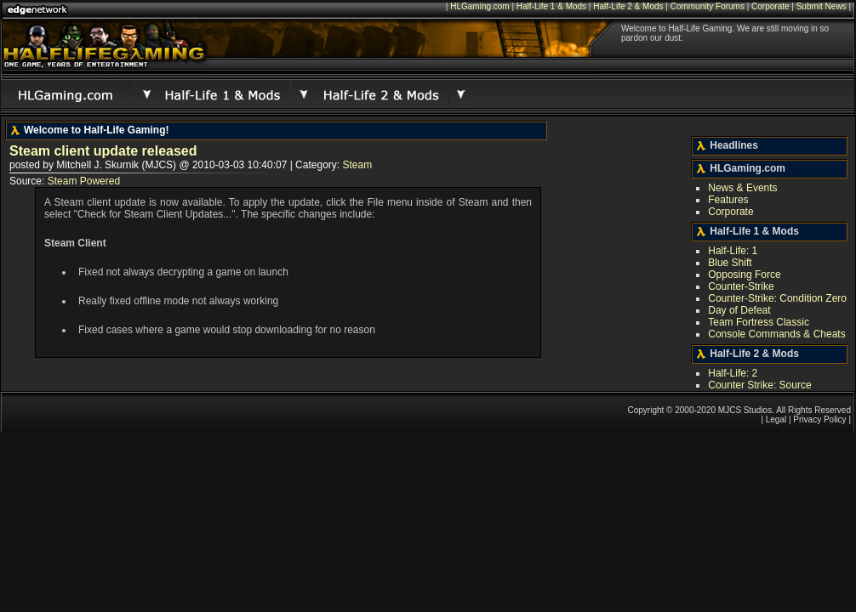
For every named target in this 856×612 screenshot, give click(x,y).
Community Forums (708, 6)
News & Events (742, 188)
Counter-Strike (740, 286)
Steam (357, 165)
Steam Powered (84, 181)
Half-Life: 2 (732, 373)
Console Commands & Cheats (776, 334)
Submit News (821, 6)
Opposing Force (744, 274)
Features (728, 200)
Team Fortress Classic (758, 322)
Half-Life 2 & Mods (628, 6)
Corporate (770, 6)
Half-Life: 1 (732, 251)
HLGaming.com (479, 6)
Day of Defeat (739, 310)
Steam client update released (103, 151)
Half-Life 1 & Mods (551, 6)
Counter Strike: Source (759, 385)
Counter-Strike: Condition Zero (777, 298)
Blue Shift (729, 263)
